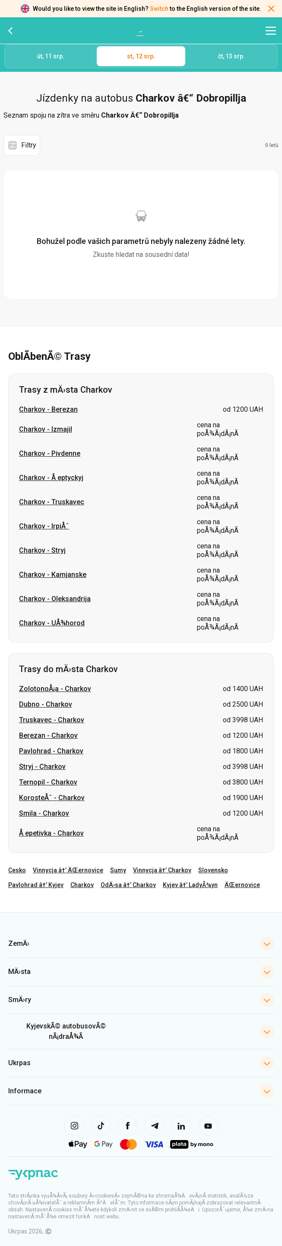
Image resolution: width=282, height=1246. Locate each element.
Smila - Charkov (44, 813)
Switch (159, 8)
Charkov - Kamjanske (52, 574)
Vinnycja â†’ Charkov (162, 870)
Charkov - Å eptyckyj (51, 478)
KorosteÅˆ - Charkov (52, 798)
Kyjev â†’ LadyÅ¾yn (190, 884)
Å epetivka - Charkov (51, 833)
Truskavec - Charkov (51, 720)
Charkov (82, 884)
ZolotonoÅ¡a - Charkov (55, 689)
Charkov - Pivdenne (49, 453)
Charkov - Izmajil (45, 429)
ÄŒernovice (242, 884)
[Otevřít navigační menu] (271, 31)
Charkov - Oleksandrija (55, 599)
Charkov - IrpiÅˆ (44, 526)
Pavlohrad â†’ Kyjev (35, 884)
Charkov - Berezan (48, 409)
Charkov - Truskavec (51, 502)
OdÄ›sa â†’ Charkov (128, 884)
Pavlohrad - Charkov (51, 751)
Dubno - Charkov (45, 704)
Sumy (118, 870)
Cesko (17, 870)
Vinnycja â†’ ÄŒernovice (68, 870)
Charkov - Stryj (42, 550)
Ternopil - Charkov (48, 782)
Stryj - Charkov (42, 766)
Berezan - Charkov (48, 735)
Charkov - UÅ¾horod (52, 623)
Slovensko (213, 870)
